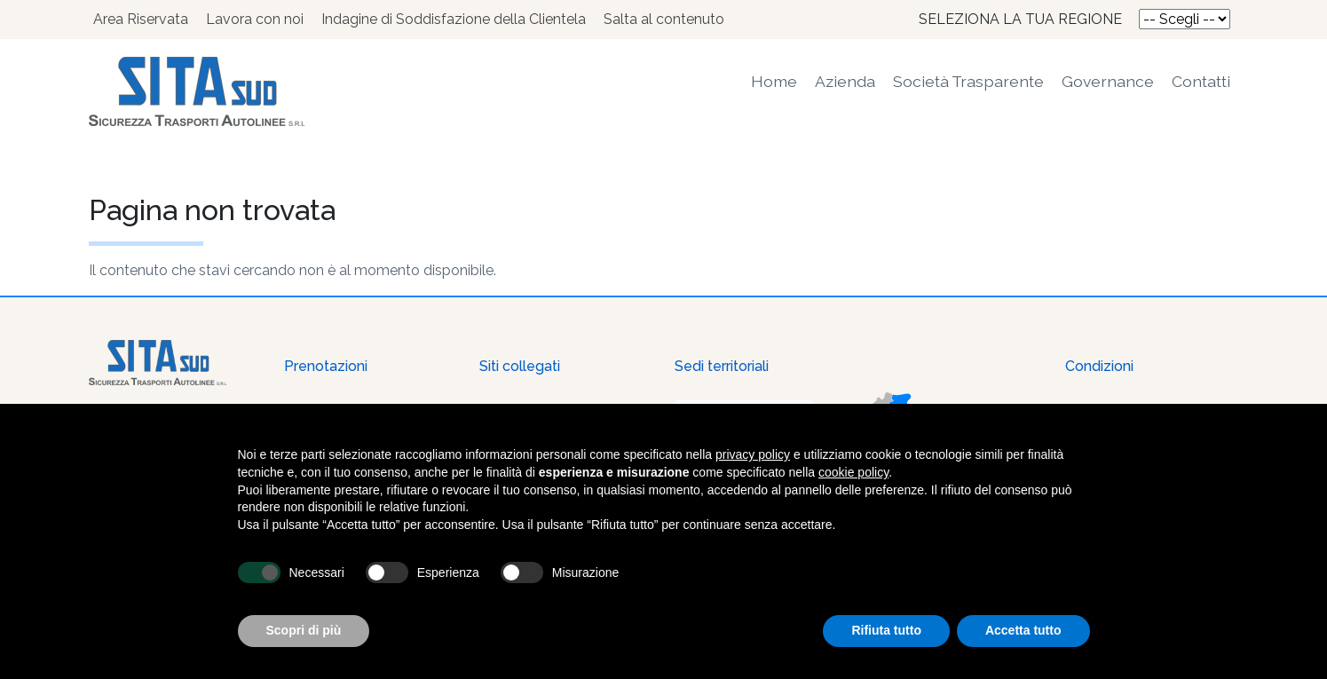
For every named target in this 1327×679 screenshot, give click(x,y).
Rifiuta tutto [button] (886, 630)
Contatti (1201, 81)
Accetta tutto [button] (1023, 630)
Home (774, 81)
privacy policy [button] (752, 454)
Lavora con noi (255, 19)
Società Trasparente (968, 81)
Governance (1108, 81)
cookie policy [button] (853, 472)
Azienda (845, 81)
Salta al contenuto (664, 19)
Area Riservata (140, 19)
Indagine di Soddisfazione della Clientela (453, 19)
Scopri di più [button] (304, 630)
